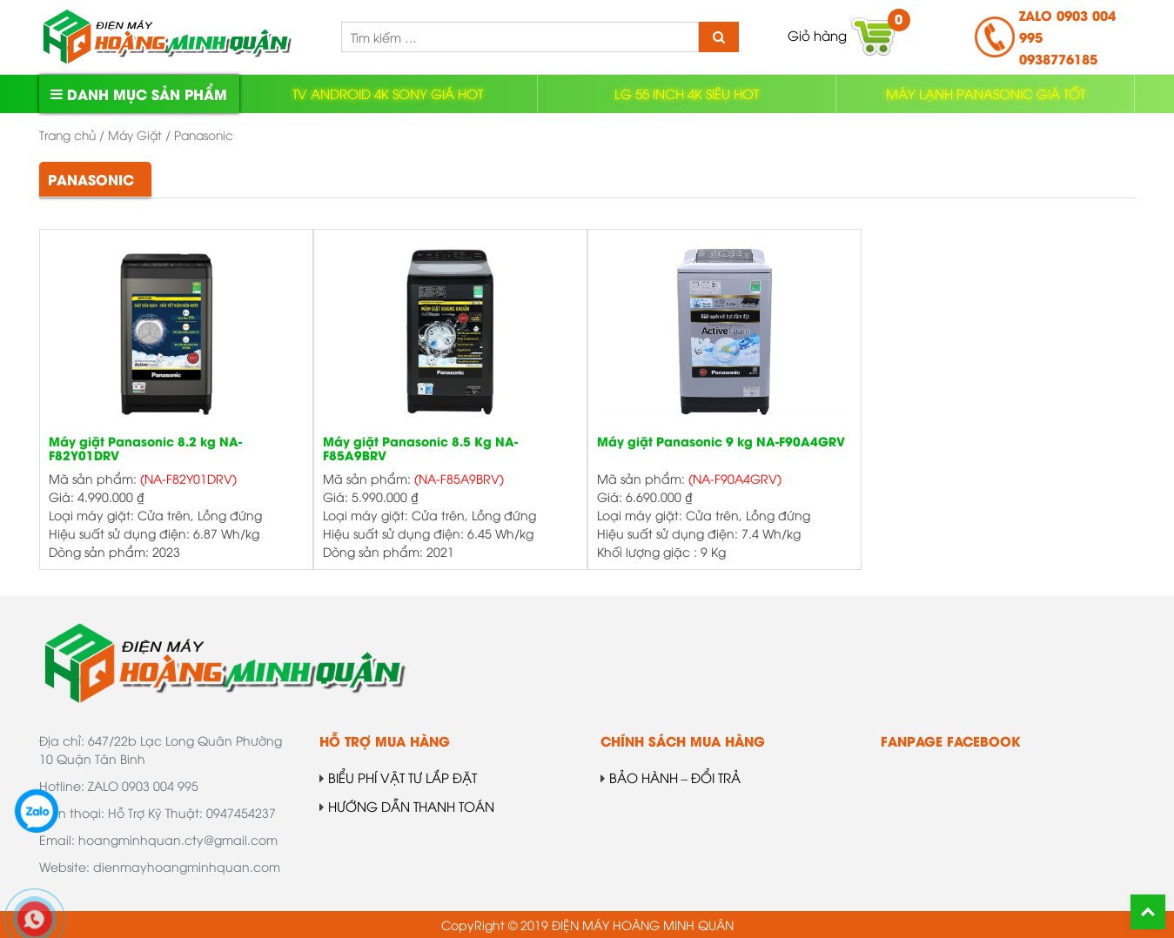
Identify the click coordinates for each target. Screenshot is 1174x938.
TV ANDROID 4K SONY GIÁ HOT (387, 93)
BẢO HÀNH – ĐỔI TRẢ (670, 777)
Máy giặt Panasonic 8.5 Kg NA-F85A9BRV (420, 449)
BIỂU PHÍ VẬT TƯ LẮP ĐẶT (398, 777)
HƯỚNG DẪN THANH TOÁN (406, 805)
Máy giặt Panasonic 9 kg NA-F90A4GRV (721, 442)
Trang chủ (67, 134)
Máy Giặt (135, 134)
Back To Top (1147, 911)
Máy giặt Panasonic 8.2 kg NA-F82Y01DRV (145, 449)
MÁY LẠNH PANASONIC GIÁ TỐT (985, 93)
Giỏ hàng (842, 37)
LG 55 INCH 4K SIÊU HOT (686, 93)
